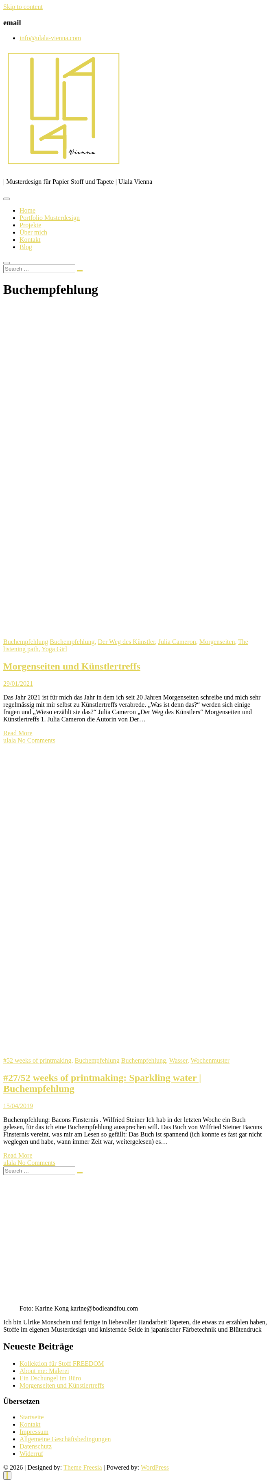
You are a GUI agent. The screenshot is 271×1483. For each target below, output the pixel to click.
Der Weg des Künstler (126, 641)
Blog (26, 246)
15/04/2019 (18, 1105)
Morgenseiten (217, 641)
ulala (10, 740)
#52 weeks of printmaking (37, 1060)
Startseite (32, 1417)
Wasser (178, 1060)
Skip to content (23, 6)
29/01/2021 (18, 683)
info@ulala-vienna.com (50, 37)
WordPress (155, 1467)
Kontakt (30, 239)
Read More (18, 733)
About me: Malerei (44, 1370)
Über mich (33, 232)
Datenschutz (36, 1446)
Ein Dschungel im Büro (50, 1378)
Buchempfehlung (25, 641)
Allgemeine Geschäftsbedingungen (65, 1439)
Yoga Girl (54, 649)
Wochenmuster (210, 1060)
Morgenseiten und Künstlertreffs (71, 666)
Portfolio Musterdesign (50, 217)
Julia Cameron (177, 641)
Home (27, 210)
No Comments (36, 740)
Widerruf (31, 1453)
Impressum (34, 1431)
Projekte (30, 225)
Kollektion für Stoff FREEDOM (62, 1363)
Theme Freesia (82, 1467)
